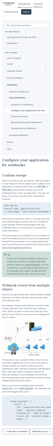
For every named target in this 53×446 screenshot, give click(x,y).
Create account (11, 12)
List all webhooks (32, 264)
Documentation (24, 5)
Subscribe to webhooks (16, 431)
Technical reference (38, 5)
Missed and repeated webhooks (17, 247)
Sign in (26, 12)
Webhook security (41, 431)
